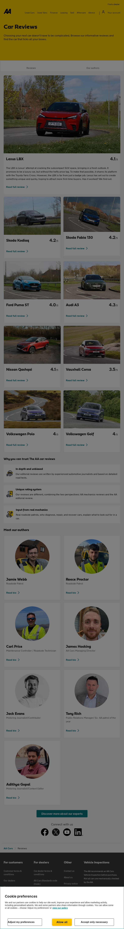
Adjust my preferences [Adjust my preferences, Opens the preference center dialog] (21, 922)
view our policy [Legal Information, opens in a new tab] (60, 908)
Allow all (62, 922)
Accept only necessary (94, 922)
